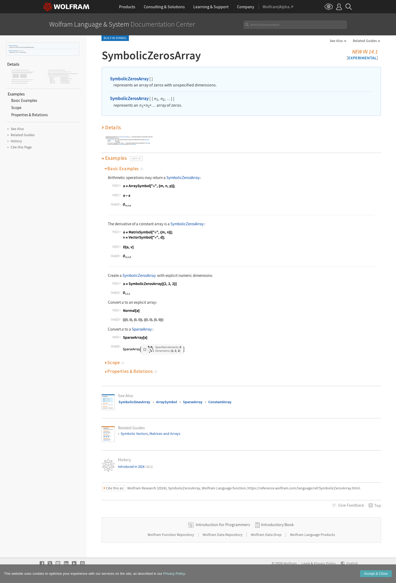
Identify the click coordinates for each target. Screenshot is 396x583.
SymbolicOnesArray (134, 401)
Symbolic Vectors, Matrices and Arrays (150, 433)
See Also (336, 40)
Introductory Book (277, 524)
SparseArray (142, 329)
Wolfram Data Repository (223, 534)
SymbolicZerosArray (13, 45)
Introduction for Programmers (223, 524)
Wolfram (290, 563)
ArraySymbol (166, 401)
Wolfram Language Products (312, 534)
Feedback (351, 505)
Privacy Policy (325, 563)
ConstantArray (219, 401)
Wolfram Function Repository (171, 534)
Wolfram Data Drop (266, 534)
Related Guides (365, 40)
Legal (305, 563)
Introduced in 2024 (135, 466)
